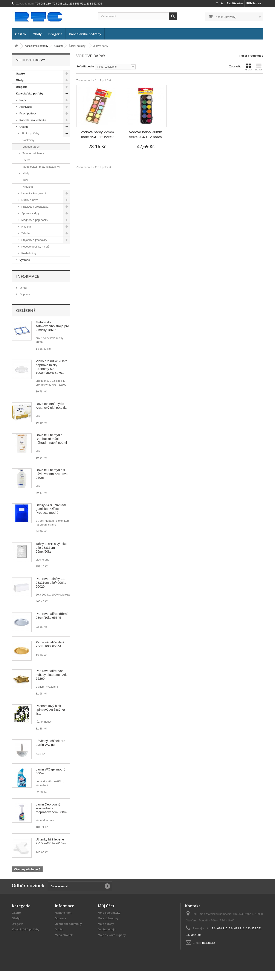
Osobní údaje (106, 929)
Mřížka (248, 67)
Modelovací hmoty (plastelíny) (41, 166)
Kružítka (27, 186)
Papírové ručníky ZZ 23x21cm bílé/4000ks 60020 (51, 582)
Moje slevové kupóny (112, 935)
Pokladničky (28, 253)
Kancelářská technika (32, 120)
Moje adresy (106, 923)
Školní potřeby (30, 133)
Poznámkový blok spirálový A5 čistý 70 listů (50, 709)
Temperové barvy (33, 153)
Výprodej (25, 259)
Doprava (24, 294)
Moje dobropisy (108, 918)
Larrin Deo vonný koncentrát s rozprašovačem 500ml (51, 808)
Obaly (37, 34)
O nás (219, 3)
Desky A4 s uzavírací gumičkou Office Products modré (51, 508)
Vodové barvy (30, 146)
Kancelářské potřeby (85, 34)
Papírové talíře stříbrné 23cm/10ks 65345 (52, 615)
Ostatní (24, 126)
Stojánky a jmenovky (34, 240)
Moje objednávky (109, 912)
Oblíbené (26, 310)
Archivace (25, 106)
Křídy (25, 173)
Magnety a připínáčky (34, 220)
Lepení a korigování (33, 193)
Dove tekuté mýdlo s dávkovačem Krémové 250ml (51, 473)
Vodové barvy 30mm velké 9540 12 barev (145, 134)
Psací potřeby (28, 113)
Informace (27, 276)
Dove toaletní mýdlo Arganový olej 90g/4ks (51, 405)
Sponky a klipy (30, 213)
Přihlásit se (253, 3)
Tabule (25, 233)
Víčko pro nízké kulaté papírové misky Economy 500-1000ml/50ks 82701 (51, 366)
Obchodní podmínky (68, 923)
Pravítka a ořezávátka (34, 206)
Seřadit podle (85, 66)
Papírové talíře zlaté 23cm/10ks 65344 (50, 644)
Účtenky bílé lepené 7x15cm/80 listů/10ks (51, 841)
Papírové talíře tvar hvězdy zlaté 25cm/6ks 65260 (52, 674)
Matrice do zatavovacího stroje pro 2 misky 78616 (52, 326)
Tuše (25, 180)
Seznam (259, 67)
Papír (22, 100)
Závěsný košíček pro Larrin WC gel (50, 742)
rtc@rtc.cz (208, 942)
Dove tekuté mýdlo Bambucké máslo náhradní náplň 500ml (51, 438)
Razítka (26, 226)
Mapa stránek (64, 935)
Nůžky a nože (29, 200)
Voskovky (28, 140)
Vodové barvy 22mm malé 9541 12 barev (97, 134)
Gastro (20, 34)
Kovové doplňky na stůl (35, 246)
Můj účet (106, 905)
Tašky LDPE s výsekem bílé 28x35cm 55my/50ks (52, 547)
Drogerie (55, 34)
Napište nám (235, 3)
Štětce (26, 160)
